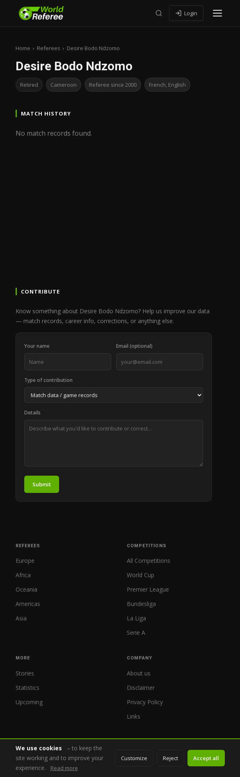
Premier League (148, 589)
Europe (25, 560)
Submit (41, 484)
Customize (134, 758)
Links (133, 716)
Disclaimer (141, 687)
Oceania (26, 589)
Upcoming (29, 702)
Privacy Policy (145, 702)
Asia (21, 618)
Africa (23, 575)
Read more (64, 768)
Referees (48, 48)
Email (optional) (134, 345)
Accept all (206, 758)
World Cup (140, 575)
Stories (25, 673)
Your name (37, 345)
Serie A (136, 632)
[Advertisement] (120, 224)
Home (23, 48)
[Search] (159, 13)
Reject (170, 758)
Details (32, 412)
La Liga (136, 618)
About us (139, 673)
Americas (28, 604)
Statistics (27, 687)
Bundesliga (141, 604)
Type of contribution (48, 380)
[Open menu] (217, 13)
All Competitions (148, 560)
